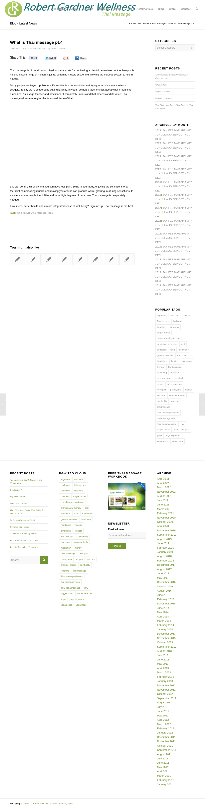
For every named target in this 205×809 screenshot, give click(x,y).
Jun (157, 160)
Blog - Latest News (23, 23)
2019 (158, 181)
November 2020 (166, 517)
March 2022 (164, 487)
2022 (158, 143)
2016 (158, 220)
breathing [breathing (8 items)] (161, 327)
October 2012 (165, 693)
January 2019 (165, 551)
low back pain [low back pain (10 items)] (175, 367)
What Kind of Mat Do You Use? (24, 540)
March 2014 (164, 620)
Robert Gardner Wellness (36, 803)
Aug (169, 160)
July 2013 (162, 655)
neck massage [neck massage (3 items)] (175, 384)
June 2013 (163, 659)
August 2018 (164, 556)
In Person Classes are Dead (22, 520)
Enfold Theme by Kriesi (61, 803)
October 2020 (165, 521)
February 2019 (165, 547)
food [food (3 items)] (172, 349)
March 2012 (164, 724)
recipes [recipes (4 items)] (188, 389)
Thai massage (38, 48)
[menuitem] (57, 9)
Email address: (116, 529)
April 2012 (163, 719)
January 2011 (165, 784)
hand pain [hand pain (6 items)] (182, 355)
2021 (158, 156)
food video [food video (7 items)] (184, 349)
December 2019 (166, 530)
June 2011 (163, 762)
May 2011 (163, 767)
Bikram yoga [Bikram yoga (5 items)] (163, 321)
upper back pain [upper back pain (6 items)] (181, 429)
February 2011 (165, 779)
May (189, 207)
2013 (158, 259)
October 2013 (165, 642)
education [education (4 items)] (162, 349)
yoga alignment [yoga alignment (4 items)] (173, 435)
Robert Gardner (58, 48)
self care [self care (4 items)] (161, 395)
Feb (170, 156)
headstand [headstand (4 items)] (162, 361)
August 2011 (164, 754)
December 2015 (166, 603)
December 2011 (166, 737)
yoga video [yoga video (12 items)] (177, 441)
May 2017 (163, 577)
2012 (158, 272)
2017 (158, 207)
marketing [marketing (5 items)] (162, 372)
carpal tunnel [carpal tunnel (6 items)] (163, 332)
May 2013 (163, 663)
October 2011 (165, 745)
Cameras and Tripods (19, 527)
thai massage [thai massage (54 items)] (163, 407)
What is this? (161, 85)
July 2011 (162, 758)
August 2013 (164, 650)
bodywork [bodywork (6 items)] (178, 321)
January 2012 (165, 732)
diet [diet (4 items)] (183, 344)
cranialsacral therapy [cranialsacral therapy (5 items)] (167, 344)
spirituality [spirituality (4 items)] (162, 401)
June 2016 (163, 594)
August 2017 (164, 569)
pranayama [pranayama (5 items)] (175, 389)
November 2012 (166, 689)
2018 (158, 194)
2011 (158, 285)
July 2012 (162, 706)
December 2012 (166, 685)
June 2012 (163, 711)
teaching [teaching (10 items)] (175, 401)
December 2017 (166, 564)
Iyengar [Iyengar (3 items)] (161, 367)
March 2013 (164, 672)
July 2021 (162, 500)
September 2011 (166, 749)
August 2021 (164, 495)
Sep (175, 186)
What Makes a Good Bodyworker (24, 547)
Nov (187, 160)
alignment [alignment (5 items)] (162, 315)
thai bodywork (24, 212)
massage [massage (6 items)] (175, 372)
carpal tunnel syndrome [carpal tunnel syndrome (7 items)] (168, 338)
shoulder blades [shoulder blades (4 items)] (177, 395)
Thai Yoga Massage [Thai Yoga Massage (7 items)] (167, 424)
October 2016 (165, 586)
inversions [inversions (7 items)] (187, 361)
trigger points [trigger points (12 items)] (163, 429)
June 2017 (163, 573)
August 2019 (164, 539)
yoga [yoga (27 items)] (159, 435)
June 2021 (163, 504)
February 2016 (165, 599)
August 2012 (164, 702)
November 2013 (166, 638)
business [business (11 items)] (174, 327)
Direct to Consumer (164, 98)
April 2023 (163, 478)
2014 (158, 246)
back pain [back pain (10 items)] (187, 315)
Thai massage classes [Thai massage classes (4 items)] (168, 412)
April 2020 (163, 526)
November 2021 (166, 491)
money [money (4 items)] (160, 384)
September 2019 (166, 534)
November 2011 (166, 741)
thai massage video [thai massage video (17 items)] (166, 418)
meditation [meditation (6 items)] (180, 378)
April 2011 (163, 771)
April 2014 (163, 616)
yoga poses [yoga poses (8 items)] (162, 441)
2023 (158, 130)
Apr (183, 130)
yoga (50, 212)
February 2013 (165, 676)
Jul (163, 160)
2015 (158, 233)
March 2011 (164, 775)
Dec (158, 190)
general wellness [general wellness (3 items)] (165, 355)
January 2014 (165, 629)
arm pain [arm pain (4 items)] (174, 315)
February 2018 (165, 560)
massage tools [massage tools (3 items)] (164, 378)
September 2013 (166, 646)
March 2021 (164, 508)
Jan (165, 181)
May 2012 (163, 715)
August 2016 (164, 590)
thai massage (39, 212)
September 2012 (166, 698)
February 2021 (165, 513)
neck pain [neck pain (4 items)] (162, 389)
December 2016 (166, 582)
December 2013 (166, 633)
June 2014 (163, 607)
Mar (177, 143)
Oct (181, 173)
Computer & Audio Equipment (23, 533)
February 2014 (165, 625)
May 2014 (163, 612)
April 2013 (163, 668)
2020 (158, 169)
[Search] (197, 9)
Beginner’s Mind (162, 91)
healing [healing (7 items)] (174, 361)
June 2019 (163, 543)
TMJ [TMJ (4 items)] (182, 424)
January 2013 (165, 681)
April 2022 (163, 483)
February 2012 (165, 728)
